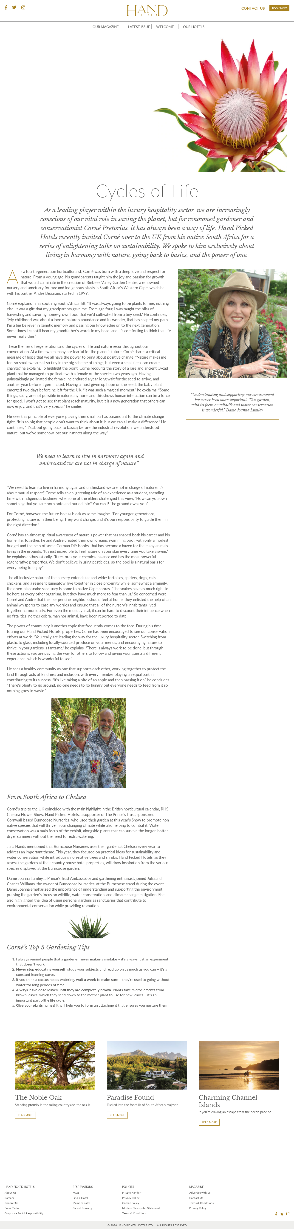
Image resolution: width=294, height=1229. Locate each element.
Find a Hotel (80, 1198)
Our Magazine (98, 37)
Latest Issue (135, 37)
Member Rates (81, 1203)
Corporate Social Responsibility (24, 1213)
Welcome (167, 37)
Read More (27, 1153)
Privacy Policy (130, 1198)
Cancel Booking (82, 1208)
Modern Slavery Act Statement (141, 1208)
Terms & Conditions (134, 1213)
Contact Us (240, 9)
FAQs (76, 1193)
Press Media (12, 1208)
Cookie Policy (130, 1203)
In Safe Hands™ (131, 1193)
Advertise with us (199, 1193)
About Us (10, 1193)
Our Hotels (198, 37)
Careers (9, 1198)
